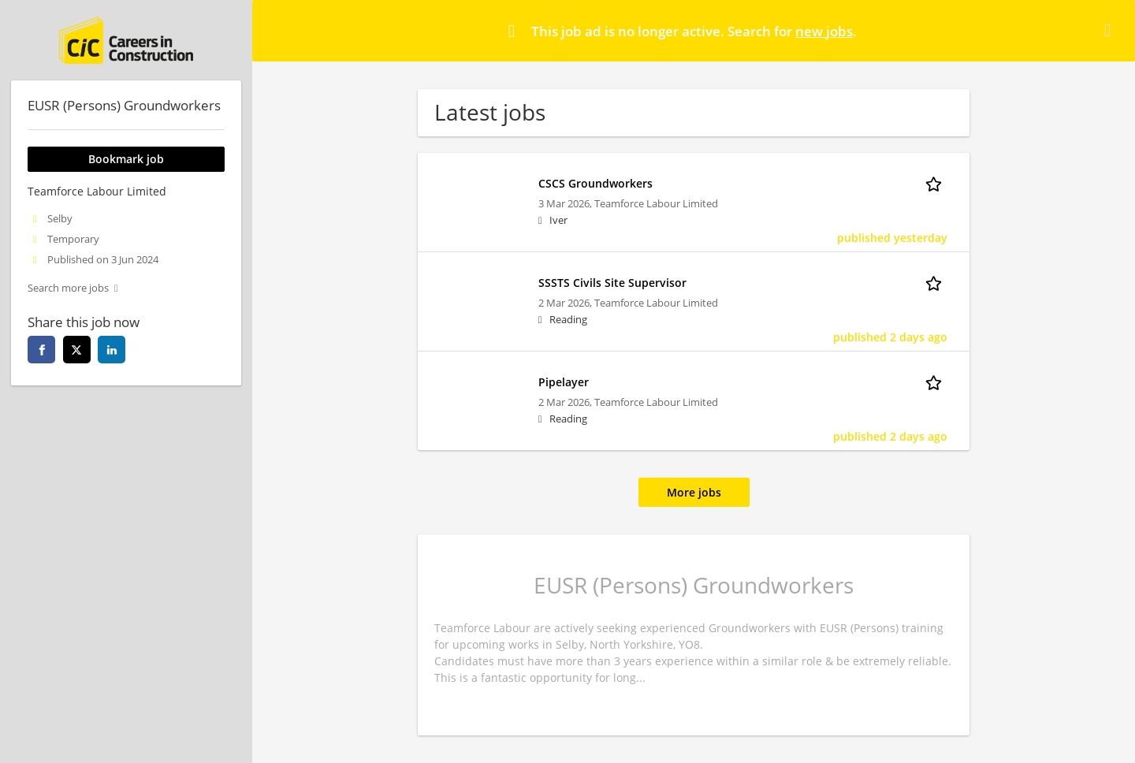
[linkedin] (111, 349)
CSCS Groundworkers (595, 183)
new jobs (824, 31)
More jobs (694, 492)
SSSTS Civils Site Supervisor (612, 282)
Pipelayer (563, 381)
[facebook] (41, 349)
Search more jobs (68, 288)
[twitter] (77, 349)
